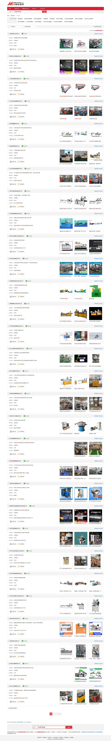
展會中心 (34, 8)
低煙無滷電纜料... (27, 172)
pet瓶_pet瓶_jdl (80, 456)
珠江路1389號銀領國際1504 (20, 652)
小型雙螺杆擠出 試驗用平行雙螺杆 (80, 163)
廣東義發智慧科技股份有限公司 (16, 281)
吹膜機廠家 (45, 18)
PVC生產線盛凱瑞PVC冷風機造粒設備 (66, 141)
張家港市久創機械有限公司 (15, 56)
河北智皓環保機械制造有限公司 (16, 326)
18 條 (15, 290)
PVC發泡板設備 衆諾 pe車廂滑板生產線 (95, 411)
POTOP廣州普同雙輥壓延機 (95, 613)
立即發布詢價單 (19, 722)
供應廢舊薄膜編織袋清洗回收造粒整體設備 (95, 681)
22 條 (15, 470)
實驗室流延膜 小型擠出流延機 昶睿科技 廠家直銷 (95, 636)
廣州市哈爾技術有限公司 (15, 371)
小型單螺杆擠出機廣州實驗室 (95, 388)
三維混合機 (21, 352)
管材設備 (17, 397)
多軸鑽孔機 (16, 510)
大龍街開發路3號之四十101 (20, 247)
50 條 (15, 65)
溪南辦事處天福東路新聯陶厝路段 (21, 292)
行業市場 (42, 8)
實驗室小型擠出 (79, 388)
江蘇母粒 (77, 118)
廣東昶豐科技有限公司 (14, 33)
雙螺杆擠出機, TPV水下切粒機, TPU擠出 (80, 231)
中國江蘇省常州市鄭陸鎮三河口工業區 (22, 562)
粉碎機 (15, 555)
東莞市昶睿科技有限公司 (15, 618)
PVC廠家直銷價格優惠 (95, 141)
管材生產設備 (17, 127)
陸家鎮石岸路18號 (18, 180)
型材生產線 (17, 60)
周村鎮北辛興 (17, 337)
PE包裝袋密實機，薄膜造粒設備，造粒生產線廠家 (95, 276)
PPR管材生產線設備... (24, 262)
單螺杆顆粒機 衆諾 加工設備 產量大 (80, 411)
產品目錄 (13, 15)
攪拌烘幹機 (19, 285)
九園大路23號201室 (18, 315)
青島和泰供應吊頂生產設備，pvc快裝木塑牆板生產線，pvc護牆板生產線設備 (95, 478)
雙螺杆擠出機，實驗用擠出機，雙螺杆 (95, 163)
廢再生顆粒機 (66, 96)
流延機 (15, 240)
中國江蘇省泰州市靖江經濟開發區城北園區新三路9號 (25, 360)
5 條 (15, 582)
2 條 (15, 447)
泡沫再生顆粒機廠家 (47, 21)
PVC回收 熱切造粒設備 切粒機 (80, 73)
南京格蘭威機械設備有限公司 (16, 213)
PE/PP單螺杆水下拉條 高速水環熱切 (95, 73)
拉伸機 (18, 600)
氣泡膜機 (19, 577)
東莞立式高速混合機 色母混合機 (95, 546)
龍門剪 (21, 330)
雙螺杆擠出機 (17, 217)
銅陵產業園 (16, 450)
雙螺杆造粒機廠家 (79, 18)
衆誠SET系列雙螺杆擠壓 (66, 366)
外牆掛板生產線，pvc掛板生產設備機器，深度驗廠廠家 (80, 478)
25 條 (15, 537)
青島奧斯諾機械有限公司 (16, 393)
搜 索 (69, 727)
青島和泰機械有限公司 (15, 460)
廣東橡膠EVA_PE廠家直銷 (66, 51)
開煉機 (25, 37)
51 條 (15, 267)
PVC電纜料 (18, 172)
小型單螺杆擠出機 (30, 375)
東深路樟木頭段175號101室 (20, 540)
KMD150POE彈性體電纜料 (95, 186)
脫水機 (26, 532)
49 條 (15, 357)
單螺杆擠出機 (28, 127)
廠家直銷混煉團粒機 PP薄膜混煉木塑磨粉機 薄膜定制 (66, 501)
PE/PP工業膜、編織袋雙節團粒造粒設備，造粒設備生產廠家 (80, 276)
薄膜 (21, 667)
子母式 (63, 298)
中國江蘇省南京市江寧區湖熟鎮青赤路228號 (23, 225)
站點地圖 (55, 737)
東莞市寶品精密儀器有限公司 (16, 191)
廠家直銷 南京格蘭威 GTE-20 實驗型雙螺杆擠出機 (66, 231)
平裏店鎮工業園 (17, 90)
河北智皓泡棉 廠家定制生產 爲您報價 (66, 343)
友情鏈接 (71, 737)
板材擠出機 (16, 105)
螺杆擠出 (20, 37)
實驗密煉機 (26, 307)
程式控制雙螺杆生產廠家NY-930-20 (66, 321)
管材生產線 (29, 465)
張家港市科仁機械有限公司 (15, 416)
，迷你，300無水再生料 (66, 591)
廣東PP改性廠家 (80, 51)
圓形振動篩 (76, 433)
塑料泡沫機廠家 (21, 21)
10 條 (15, 650)
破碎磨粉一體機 (92, 433)
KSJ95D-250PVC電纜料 (66, 186)
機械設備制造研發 (18, 622)
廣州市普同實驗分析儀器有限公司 (17, 236)
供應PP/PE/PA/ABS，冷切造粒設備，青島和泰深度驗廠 (66, 478)
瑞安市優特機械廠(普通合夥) (16, 573)
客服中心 (50, 737)
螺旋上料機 (16, 487)
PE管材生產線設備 (33, 262)
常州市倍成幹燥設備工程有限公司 (17, 550)
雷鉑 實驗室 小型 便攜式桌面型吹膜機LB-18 (80, 658)
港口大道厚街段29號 (18, 202)
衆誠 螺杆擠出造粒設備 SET (80, 366)
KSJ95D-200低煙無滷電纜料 (80, 186)
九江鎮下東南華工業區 (18, 135)
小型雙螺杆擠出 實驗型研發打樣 (66, 636)
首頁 (10, 8)
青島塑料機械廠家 (38, 18)
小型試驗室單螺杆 (66, 703)
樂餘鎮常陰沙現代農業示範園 (20, 675)
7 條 (15, 627)
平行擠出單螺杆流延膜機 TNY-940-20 (95, 321)
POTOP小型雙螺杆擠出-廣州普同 (66, 613)
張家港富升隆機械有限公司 (15, 483)
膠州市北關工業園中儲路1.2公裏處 (21, 472)
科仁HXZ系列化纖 (66, 433)
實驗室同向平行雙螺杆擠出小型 (66, 388)
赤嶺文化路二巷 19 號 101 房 (20, 630)
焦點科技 (57, 739)
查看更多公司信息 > (98, 33)
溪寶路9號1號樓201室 (18, 158)
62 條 (15, 200)
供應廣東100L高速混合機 (80, 546)
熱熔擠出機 (23, 375)
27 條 (15, 177)
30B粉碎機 (16, 352)
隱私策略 (61, 737)
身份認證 (24, 33)
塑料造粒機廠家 (59, 18)
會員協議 (66, 737)
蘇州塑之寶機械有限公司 (15, 663)
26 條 (15, 222)
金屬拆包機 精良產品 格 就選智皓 (95, 343)
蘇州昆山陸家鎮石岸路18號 (20, 113)
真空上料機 (26, 487)
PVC (22, 127)
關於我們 (39, 737)
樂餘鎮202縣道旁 (17, 68)
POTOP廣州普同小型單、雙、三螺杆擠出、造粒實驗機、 (66, 253)
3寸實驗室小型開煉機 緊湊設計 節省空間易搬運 (80, 636)
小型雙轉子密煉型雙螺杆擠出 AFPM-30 (95, 253)
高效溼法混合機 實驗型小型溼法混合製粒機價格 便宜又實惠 (80, 568)
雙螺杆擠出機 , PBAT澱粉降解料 (95, 231)
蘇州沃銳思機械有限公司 (15, 258)
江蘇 (63, 118)
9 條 (15, 87)
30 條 (15, 335)
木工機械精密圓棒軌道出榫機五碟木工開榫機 (80, 523)
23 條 (15, 110)
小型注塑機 (16, 307)
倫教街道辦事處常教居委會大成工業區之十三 (23, 517)
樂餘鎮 (15, 495)
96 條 (15, 43)
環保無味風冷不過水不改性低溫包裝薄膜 (66, 523)
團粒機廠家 (20, 18)
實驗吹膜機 (22, 645)
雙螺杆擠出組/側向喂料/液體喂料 (95, 208)
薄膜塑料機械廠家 (28, 18)
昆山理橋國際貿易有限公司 (15, 438)
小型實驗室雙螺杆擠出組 (80, 703)
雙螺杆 (23, 442)
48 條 (15, 695)
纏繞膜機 (23, 577)
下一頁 (58, 713)
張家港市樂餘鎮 (17, 270)
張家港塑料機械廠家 (69, 18)
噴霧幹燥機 (26, 352)
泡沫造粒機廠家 (29, 21)
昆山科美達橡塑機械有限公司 (16, 101)
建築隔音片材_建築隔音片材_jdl (95, 456)
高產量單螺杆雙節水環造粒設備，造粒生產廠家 (66, 276)
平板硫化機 (16, 150)
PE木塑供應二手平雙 (80, 141)
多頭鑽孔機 (26, 510)
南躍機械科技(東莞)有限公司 (16, 303)
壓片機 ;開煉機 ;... (18, 195)
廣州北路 (16, 405)
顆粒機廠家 (52, 18)
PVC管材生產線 (17, 465)
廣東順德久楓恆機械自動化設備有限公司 (18, 505)
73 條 (15, 492)
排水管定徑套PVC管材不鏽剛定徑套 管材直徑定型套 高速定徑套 (95, 501)
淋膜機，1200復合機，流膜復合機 (80, 591)
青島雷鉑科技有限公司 (14, 641)
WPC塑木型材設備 (32, 60)
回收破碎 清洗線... (29, 667)
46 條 (15, 155)
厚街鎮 (15, 45)
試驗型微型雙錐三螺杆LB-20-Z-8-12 (66, 658)
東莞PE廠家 (94, 51)
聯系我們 (45, 737)
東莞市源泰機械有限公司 (15, 528)
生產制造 (16, 40)
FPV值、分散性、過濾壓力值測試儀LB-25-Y (95, 658)
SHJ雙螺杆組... (18, 690)
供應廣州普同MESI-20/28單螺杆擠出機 (80, 613)
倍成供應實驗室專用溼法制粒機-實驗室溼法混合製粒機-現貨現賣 (95, 568)
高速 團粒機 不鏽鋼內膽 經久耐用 (80, 343)
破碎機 (16, 82)
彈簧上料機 (21, 487)
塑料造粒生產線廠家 (88, 18)
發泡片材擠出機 (36, 172)
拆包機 (15, 330)
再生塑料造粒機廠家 (68, 21)
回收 (24, 60)
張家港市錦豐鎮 (17, 427)
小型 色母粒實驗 (66, 163)
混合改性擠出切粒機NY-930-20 (80, 321)
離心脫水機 (21, 532)
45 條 (15, 132)
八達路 (15, 585)
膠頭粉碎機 (91, 298)
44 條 (15, 245)
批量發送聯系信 (97, 26)
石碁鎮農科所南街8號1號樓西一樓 (21, 382)
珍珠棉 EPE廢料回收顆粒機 (80, 96)
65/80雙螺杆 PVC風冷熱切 (66, 73)
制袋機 (15, 577)
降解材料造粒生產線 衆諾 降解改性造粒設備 (66, 411)
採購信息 (17, 8)
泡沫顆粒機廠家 (38, 21)
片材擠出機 (28, 217)
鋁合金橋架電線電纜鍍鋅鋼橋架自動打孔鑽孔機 (95, 523)
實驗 (21, 307)
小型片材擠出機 (17, 375)
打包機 (15, 285)
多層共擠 (19, 240)
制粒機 (18, 555)
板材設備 (23, 397)
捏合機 (20, 82)
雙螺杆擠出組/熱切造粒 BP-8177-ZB (80, 208)
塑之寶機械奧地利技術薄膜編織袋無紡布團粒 (80, 681)
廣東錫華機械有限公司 (14, 146)
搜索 (44, 11)
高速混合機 (16, 262)
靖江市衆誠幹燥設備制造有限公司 (17, 348)
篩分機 (21, 555)
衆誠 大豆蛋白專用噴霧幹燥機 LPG (95, 366)
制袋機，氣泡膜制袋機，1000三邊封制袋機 (95, 591)
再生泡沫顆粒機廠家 (58, 21)
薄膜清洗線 (16, 667)
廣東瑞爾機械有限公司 (14, 123)
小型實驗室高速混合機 (94, 703)
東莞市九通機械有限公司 (15, 686)
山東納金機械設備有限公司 (15, 78)
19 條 (15, 312)
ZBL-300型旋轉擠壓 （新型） (66, 568)
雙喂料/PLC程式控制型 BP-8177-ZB (66, 208)
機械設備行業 (25, 8)
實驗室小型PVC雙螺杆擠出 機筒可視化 (80, 253)
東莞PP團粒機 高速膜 (66, 546)
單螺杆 (17, 442)
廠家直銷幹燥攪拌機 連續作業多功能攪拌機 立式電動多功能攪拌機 (80, 501)
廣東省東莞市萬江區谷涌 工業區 (21, 698)
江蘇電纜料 (93, 118)
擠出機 (20, 150)
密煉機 (15, 37)
